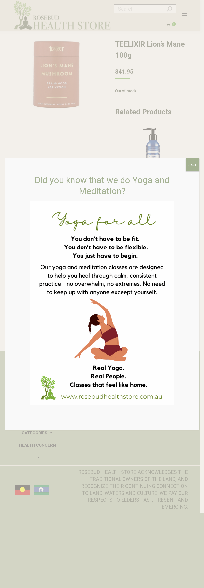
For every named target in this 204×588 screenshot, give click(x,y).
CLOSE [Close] (192, 165)
